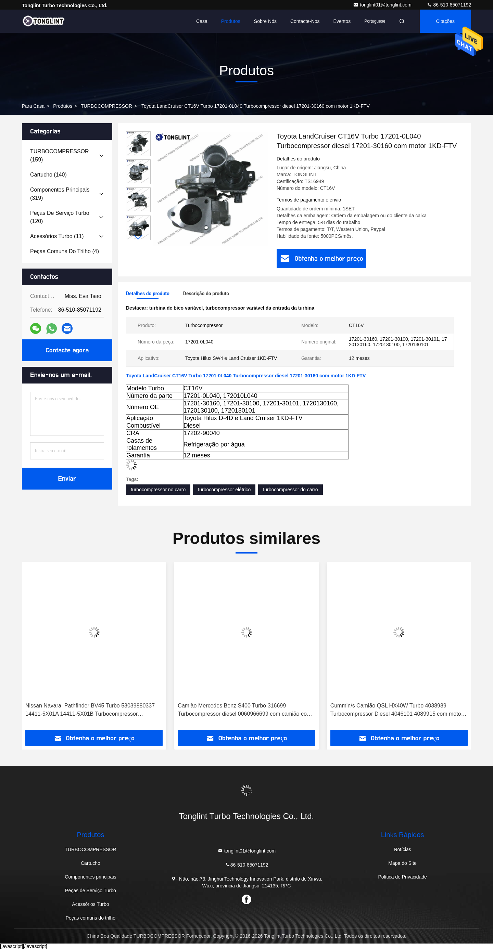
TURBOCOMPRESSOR (106, 106)
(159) (59, 155)
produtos (62, 106)
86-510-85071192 (449, 5)
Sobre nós (265, 21)
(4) (64, 251)
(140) (48, 175)
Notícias (402, 849)
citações (445, 21)
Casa (201, 21)
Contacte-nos (305, 21)
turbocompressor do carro (290, 489)
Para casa (33, 106)
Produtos (230, 21)
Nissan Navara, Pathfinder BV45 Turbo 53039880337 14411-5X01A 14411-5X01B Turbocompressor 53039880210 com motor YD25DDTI (90, 710)
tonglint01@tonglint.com (383, 5)
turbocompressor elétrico (224, 489)
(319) (59, 194)
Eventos (342, 21)
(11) (57, 236)
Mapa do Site (402, 863)
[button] (138, 237)
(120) (59, 217)
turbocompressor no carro (158, 489)
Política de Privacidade (402, 877)
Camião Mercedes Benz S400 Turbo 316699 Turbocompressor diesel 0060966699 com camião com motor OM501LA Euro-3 (244, 710)
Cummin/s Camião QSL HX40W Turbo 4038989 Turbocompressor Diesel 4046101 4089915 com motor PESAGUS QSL (396, 710)
